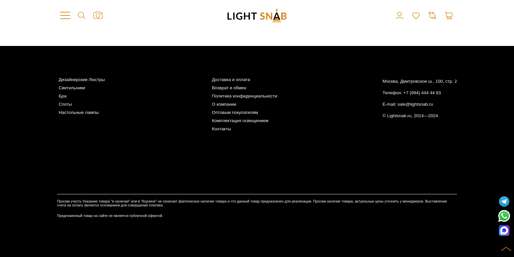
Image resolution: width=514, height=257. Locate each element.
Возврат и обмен (229, 87)
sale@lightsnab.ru (415, 104)
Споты (65, 104)
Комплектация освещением (240, 120)
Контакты (221, 128)
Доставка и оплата (231, 79)
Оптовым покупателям (235, 112)
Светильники (72, 87)
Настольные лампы (79, 112)
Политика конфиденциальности (244, 96)
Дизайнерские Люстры (82, 79)
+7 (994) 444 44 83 (422, 92)
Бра (63, 96)
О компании (224, 104)
